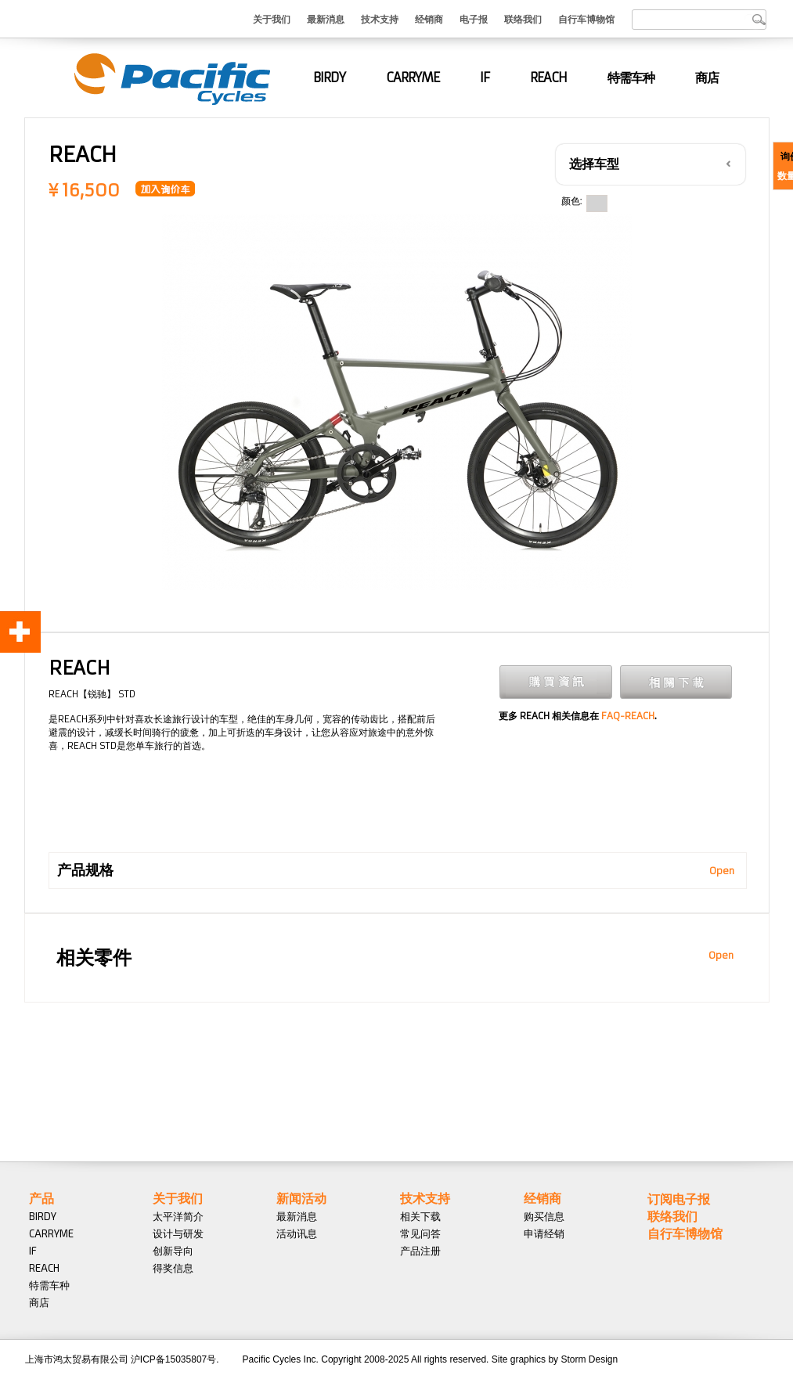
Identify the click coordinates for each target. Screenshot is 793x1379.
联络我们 (523, 18)
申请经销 (544, 1233)
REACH (548, 77)
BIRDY (329, 77)
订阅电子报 (678, 1198)
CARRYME (412, 77)
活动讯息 (296, 1233)
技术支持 (379, 18)
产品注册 (420, 1250)
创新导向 (173, 1250)
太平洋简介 (178, 1216)
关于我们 (271, 18)
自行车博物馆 (586, 18)
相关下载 (420, 1216)
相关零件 (94, 958)
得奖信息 (173, 1268)
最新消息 (325, 18)
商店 (707, 77)
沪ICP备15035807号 (173, 1359)
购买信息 (544, 1216)
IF (484, 77)
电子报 (474, 18)
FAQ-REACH (627, 716)
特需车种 (630, 77)
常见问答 (420, 1233)
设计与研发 (178, 1233)
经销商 (429, 18)
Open (721, 871)
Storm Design (589, 1359)
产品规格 (85, 870)
